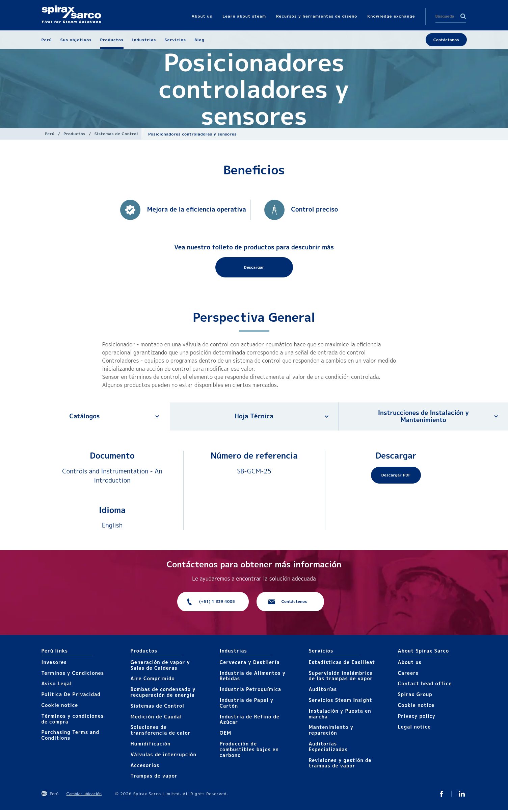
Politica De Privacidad (71, 694)
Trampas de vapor (154, 775)
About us (410, 662)
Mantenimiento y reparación (331, 730)
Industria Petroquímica (251, 689)
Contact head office (425, 683)
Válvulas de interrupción (163, 754)
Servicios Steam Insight (340, 700)
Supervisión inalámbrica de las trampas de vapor (341, 676)
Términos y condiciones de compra (73, 719)
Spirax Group (415, 694)
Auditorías (323, 689)
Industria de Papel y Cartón (246, 703)
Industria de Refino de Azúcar (249, 719)
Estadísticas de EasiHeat (342, 662)
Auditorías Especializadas (328, 746)
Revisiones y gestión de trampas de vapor (340, 763)
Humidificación (151, 743)
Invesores (54, 662)
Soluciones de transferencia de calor (161, 730)
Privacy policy (417, 716)
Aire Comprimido (153, 678)
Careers (408, 673)
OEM (226, 733)
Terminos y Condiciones (73, 673)
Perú (50, 134)
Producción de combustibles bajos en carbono (249, 749)
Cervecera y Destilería (250, 662)
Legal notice (414, 726)
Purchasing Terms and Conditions (71, 735)
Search (463, 16)
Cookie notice (60, 705)
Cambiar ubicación (84, 793)
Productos (74, 134)
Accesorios (145, 765)
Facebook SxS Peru (441, 794)
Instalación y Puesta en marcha (340, 714)
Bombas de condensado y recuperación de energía (163, 692)
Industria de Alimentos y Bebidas (253, 676)
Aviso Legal (57, 683)
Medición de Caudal (156, 716)
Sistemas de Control (116, 134)
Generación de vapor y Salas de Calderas (160, 665)
